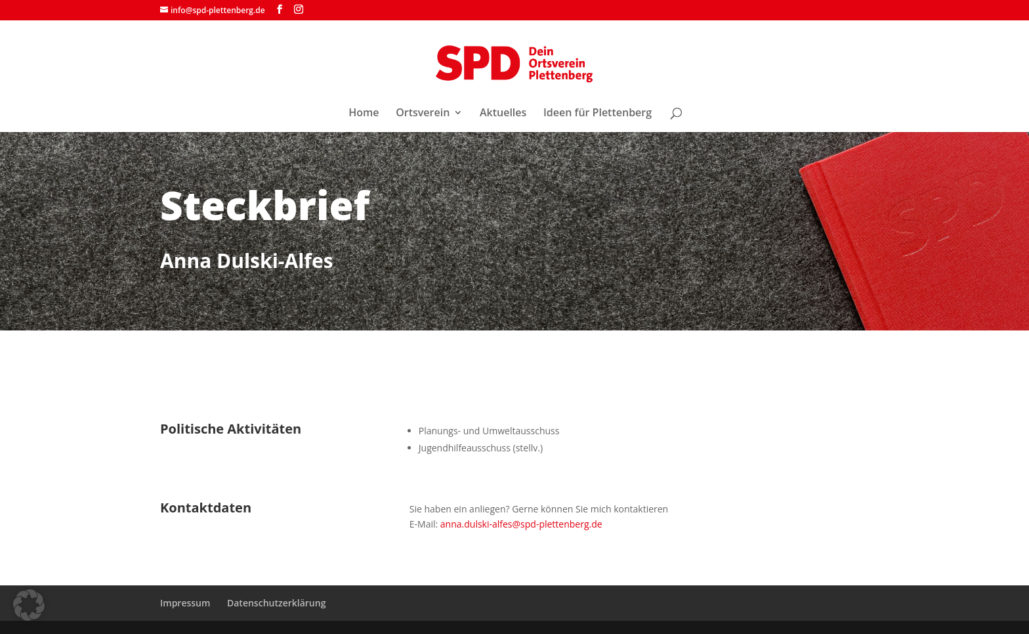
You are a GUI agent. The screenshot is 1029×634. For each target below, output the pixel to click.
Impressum (185, 603)
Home (363, 114)
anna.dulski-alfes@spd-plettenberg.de (521, 524)
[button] (29, 605)
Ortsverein (423, 114)
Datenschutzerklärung (276, 603)
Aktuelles (503, 114)
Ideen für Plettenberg (597, 114)
